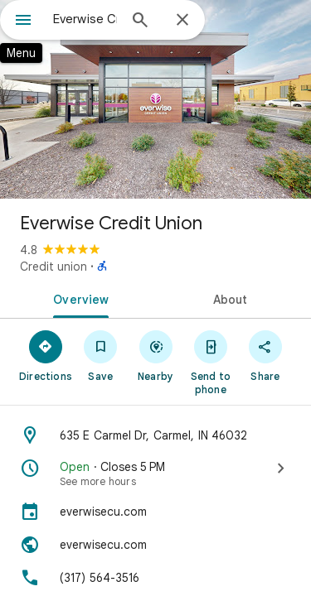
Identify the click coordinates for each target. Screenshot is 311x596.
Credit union (53, 266)
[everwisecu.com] (155, 511)
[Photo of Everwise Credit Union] (155, 99)
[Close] (182, 20)
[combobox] (85, 19)
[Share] (265, 355)
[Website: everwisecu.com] (155, 544)
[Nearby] (155, 355)
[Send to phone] (210, 362)
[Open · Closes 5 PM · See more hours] (155, 473)
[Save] (100, 355)
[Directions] (45, 355)
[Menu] (23, 21)
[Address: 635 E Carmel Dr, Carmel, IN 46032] (155, 435)
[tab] (78, 298)
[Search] (140, 21)
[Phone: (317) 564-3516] (155, 577)
